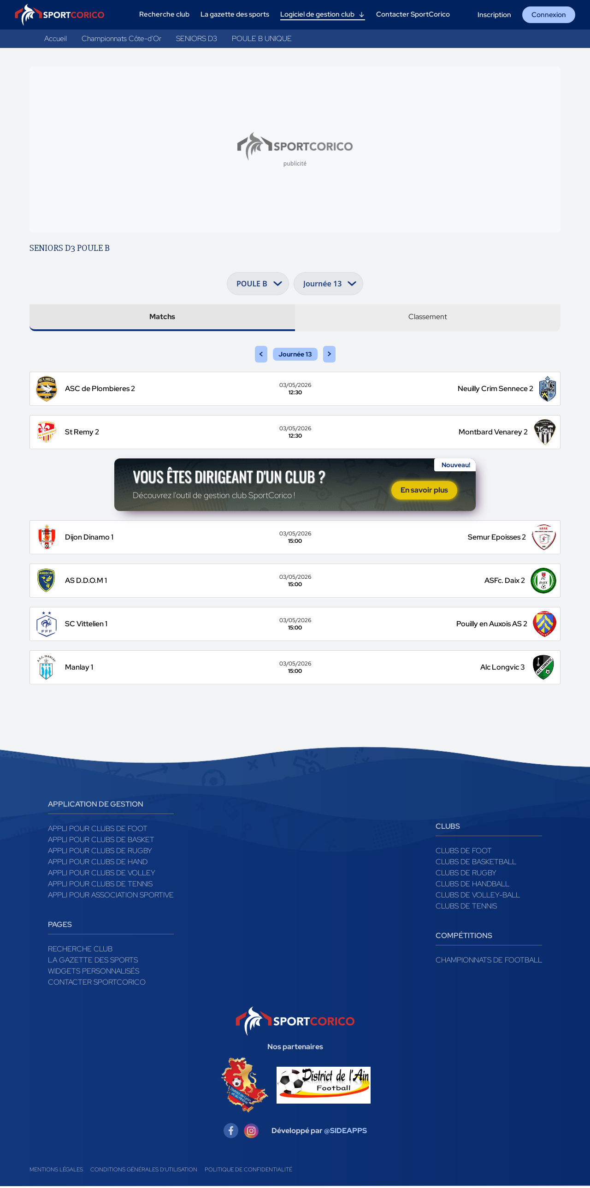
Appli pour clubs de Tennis (100, 886)
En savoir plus (424, 491)
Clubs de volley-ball (478, 897)
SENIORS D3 (196, 38)
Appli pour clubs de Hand (98, 863)
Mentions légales (56, 1171)
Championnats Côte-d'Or (121, 38)
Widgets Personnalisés (93, 973)
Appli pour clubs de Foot (98, 830)
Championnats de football (489, 962)
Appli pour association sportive (111, 897)
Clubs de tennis (466, 908)
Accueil (55, 38)
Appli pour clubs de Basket (101, 841)
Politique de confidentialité (248, 1171)
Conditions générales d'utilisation (143, 1171)
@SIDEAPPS (345, 1132)
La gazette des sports (93, 962)
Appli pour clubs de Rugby (100, 852)
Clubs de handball (472, 886)
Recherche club (80, 951)
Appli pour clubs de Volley (101, 874)
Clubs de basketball (476, 863)
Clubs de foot (464, 852)
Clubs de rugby (466, 874)
